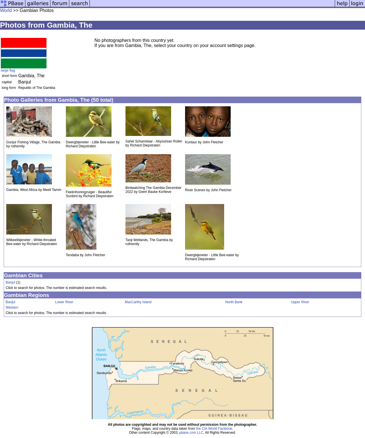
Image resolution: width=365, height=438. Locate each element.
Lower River (64, 302)
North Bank (233, 302)
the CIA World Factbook (214, 429)
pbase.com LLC (191, 433)
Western (12, 307)
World (6, 10)
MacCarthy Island (138, 302)
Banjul (10, 282)
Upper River (300, 302)
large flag (8, 70)
